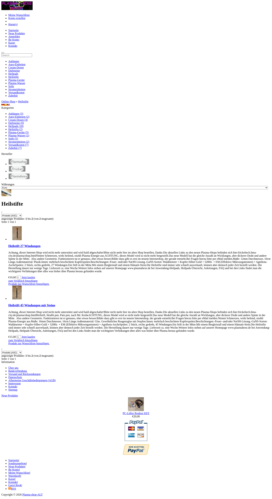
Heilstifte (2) (15, 129)
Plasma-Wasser (16, 83)
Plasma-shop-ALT (32, 494)
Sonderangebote (17, 463)
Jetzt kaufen (28, 277)
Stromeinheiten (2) (18, 141)
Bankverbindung (17, 370)
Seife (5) (13, 138)
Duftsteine (14, 70)
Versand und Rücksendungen (24, 374)
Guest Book (15, 485)
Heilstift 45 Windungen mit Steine (31, 305)
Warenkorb (14, 475)
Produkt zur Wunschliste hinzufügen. (28, 283)
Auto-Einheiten (17, 64)
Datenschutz (15, 377)
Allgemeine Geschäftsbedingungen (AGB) (32, 380)
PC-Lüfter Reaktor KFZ (136, 413)
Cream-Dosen (16, 67)
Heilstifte (13, 76)
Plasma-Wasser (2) (18, 135)
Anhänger (13, 61)
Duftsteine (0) (16, 123)
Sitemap (12, 389)
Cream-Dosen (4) (18, 119)
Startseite (13, 30)
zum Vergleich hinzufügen (22, 280)
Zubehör (13, 95)
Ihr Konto (13, 39)
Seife (11, 86)
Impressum (14, 383)
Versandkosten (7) (18, 144)
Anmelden (14, 36)
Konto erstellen (16, 18)
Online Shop (8, 101)
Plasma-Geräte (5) (18, 132)
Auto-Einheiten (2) (18, 116)
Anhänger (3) (15, 113)
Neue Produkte (16, 33)
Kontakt (12, 45)
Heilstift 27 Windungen (24, 246)
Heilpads (13, 73)
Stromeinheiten (16, 89)
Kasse (11, 42)
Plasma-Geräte (16, 80)
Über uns (13, 367)
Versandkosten (16, 92)
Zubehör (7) (15, 148)
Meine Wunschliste (19, 15)
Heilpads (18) (16, 126)
